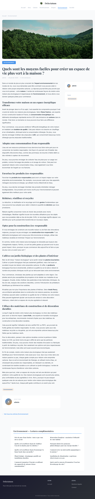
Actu (29, 7)
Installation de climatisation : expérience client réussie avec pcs (63, 457)
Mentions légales (77, 484)
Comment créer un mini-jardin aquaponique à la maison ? (65, 451)
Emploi (53, 7)
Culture (35, 7)
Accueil (23, 7)
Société (71, 7)
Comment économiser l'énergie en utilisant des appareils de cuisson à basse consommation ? (29, 464)
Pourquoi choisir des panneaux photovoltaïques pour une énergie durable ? (64, 445)
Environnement (62, 7)
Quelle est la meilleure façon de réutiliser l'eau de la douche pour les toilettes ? (28, 445)
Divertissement (44, 7)
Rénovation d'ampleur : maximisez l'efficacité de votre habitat (65, 438)
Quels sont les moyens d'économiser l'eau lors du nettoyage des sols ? (65, 463)
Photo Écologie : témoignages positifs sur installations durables (28, 457)
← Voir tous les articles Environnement (15, 414)
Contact (74, 487)
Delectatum (47, 3)
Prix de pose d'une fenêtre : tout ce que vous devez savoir (29, 438)
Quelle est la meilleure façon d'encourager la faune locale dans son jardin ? (29, 451)
